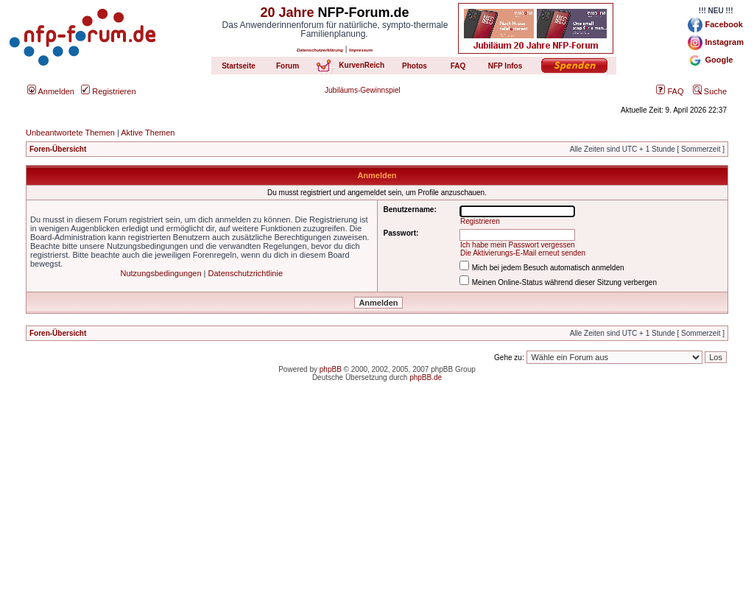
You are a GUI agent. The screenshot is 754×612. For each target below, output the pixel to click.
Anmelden (50, 91)
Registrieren (108, 91)
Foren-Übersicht (57, 149)
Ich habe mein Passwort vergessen (517, 245)
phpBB (331, 369)
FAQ (669, 91)
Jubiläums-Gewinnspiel (363, 90)
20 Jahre (287, 12)
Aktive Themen (148, 132)
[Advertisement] (377, 509)
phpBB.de (425, 377)
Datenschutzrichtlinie (245, 273)
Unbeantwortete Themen (70, 132)
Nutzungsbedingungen (160, 273)
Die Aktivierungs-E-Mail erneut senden (522, 253)
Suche (710, 91)
